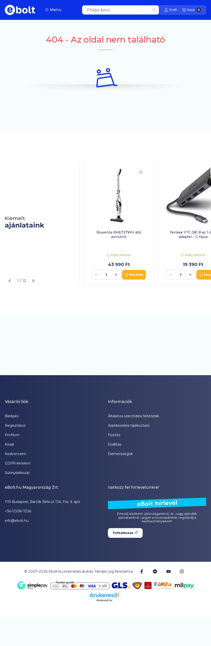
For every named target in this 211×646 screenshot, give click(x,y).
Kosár (9, 444)
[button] (53, 10)
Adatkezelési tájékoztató (129, 425)
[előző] (9, 281)
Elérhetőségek (120, 454)
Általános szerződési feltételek (133, 416)
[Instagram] (182, 571)
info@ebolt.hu (16, 520)
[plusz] (116, 274)
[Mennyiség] (106, 274)
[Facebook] (142, 571)
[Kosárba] (134, 275)
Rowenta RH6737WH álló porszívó (118, 234)
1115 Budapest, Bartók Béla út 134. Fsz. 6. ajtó (42, 502)
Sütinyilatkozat (17, 473)
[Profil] (170, 10)
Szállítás (114, 444)
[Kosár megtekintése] (191, 10)
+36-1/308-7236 (18, 511)
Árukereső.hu (104, 600)
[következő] (33, 281)
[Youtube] (168, 571)
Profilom (12, 435)
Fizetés (114, 435)
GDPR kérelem (18, 463)
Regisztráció (15, 425)
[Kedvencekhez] (141, 172)
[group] (145, 222)
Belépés (12, 416)
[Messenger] (155, 571)
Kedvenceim (15, 454)
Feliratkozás (125, 533)
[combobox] (120, 10)
